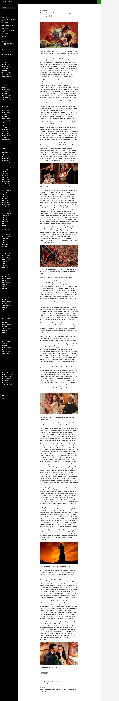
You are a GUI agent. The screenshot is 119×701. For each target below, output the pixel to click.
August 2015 (5, 307)
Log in (3, 398)
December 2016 (5, 276)
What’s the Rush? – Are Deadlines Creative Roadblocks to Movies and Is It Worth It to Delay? (59, 681)
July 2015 (4, 309)
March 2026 (5, 64)
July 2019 (4, 217)
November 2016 (5, 278)
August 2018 (5, 238)
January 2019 (5, 229)
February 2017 (5, 273)
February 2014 (5, 341)
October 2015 (5, 303)
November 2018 (5, 232)
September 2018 (5, 236)
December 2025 (5, 70)
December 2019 (5, 208)
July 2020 (4, 194)
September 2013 (5, 351)
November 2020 (5, 187)
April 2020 (4, 200)
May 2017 (4, 267)
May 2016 (4, 290)
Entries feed (4, 400)
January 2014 (5, 343)
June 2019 (4, 219)
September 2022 (5, 145)
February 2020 (5, 204)
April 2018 (4, 246)
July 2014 (4, 332)
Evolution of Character (7, 372)
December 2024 (5, 93)
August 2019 (5, 215)
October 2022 (5, 143)
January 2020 (5, 206)
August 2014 (5, 330)
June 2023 (4, 127)
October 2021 (5, 166)
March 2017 (5, 271)
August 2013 (5, 353)
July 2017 (4, 263)
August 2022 (5, 146)
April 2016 (4, 292)
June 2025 (4, 81)
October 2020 (5, 188)
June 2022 (4, 150)
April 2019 (4, 223)
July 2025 (4, 80)
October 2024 (5, 97)
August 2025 (5, 78)
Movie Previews (5, 378)
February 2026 (5, 66)
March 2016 (5, 294)
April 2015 (4, 315)
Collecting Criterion (6, 369)
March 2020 (5, 202)
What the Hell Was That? (7, 390)
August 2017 (5, 261)
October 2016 (5, 280)
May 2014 (4, 336)
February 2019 (5, 227)
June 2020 (4, 196)
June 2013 (4, 357)
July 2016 (4, 286)
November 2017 (5, 255)
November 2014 (5, 324)
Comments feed (5, 401)
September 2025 (5, 76)
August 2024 (5, 101)
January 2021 (5, 183)
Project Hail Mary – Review (8, 39)
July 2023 (4, 125)
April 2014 (4, 337)
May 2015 (4, 313)
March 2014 (5, 339)
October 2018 (5, 234)
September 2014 (5, 328)
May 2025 (4, 83)
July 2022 (4, 148)
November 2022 (5, 141)
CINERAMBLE (7, 2)
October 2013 (5, 349)
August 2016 (5, 284)
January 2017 (5, 274)
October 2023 (5, 120)
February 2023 (5, 135)
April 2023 (4, 131)
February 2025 (5, 89)
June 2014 (4, 334)
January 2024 (5, 114)
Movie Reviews (5, 380)
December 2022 (5, 139)
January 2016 (5, 297)
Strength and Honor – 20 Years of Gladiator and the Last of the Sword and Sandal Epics (59, 689)
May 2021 (4, 175)
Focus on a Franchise (6, 376)
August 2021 (5, 169)
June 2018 (4, 242)
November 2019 (5, 209)
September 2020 (5, 190)
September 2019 (5, 213)
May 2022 (4, 152)
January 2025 (5, 91)
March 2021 (5, 179)
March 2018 (5, 248)
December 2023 (5, 116)
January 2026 (5, 68)
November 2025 (5, 72)
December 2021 (5, 162)
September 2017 (5, 259)
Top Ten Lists (5, 388)
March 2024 (5, 110)
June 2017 (4, 265)
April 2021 (4, 177)
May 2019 (4, 221)
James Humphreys (57, 18)
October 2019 (5, 211)
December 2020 (5, 185)
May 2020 (4, 198)
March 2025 (5, 87)
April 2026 (4, 62)
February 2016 (5, 295)
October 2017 (5, 257)
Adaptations (45, 673)
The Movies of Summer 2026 (8, 16)
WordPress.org (5, 403)
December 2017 (5, 253)
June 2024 (4, 104)
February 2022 (5, 158)
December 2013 (5, 345)
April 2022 (4, 154)
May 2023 (4, 129)
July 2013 (4, 355)
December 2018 (5, 230)
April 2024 (4, 108)
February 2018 (5, 250)
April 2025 (4, 85)
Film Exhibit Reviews (6, 374)
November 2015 (5, 301)
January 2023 (5, 137)
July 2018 (4, 240)
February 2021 (5, 181)
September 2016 (5, 282)
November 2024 (5, 95)
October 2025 (5, 74)
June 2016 (4, 288)
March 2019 (5, 225)
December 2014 (5, 322)
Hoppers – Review (6, 48)
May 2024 (4, 106)
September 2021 (5, 167)
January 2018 (5, 252)
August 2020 (5, 192)
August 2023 (5, 124)
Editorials (4, 370)
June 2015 (4, 311)
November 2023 (5, 118)
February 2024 (5, 112)
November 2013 (5, 347)
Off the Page (43, 10)
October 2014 (5, 326)
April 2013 (4, 360)
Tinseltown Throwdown (7, 386)
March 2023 (5, 133)
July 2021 (4, 171)
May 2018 (4, 244)
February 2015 (5, 318)
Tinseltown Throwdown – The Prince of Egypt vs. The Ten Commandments (8, 25)
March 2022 (5, 156)
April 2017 (4, 269)
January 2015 (5, 320)
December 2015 (5, 299)
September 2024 (5, 99)
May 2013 (4, 358)
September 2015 (5, 305)
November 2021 (5, 164)
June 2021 (4, 173)
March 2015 (5, 316)
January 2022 (5, 160)
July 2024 (4, 102)
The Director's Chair (6, 384)
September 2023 (5, 122)
